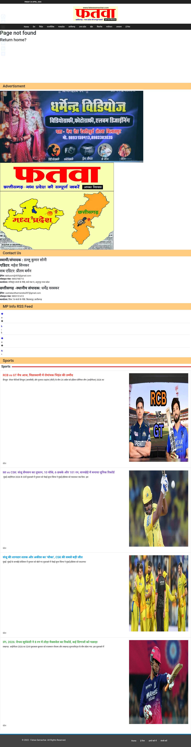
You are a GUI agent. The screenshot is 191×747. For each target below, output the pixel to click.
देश (34, 27)
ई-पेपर (128, 27)
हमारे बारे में (153, 741)
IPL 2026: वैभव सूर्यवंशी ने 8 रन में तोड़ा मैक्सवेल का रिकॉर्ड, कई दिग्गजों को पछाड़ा (50, 642)
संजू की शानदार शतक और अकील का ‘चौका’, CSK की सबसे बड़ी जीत (43, 557)
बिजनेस (99, 27)
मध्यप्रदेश (61, 27)
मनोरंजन (109, 27)
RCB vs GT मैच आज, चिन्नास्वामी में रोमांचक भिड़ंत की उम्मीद (38, 375)
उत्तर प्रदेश (82, 27)
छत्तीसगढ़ (72, 27)
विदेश (41, 27)
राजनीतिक (50, 27)
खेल (91, 27)
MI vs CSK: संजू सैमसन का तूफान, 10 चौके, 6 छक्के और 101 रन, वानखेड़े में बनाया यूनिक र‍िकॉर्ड (58, 472)
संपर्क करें (164, 741)
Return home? (13, 39)
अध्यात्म (119, 27)
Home (26, 27)
